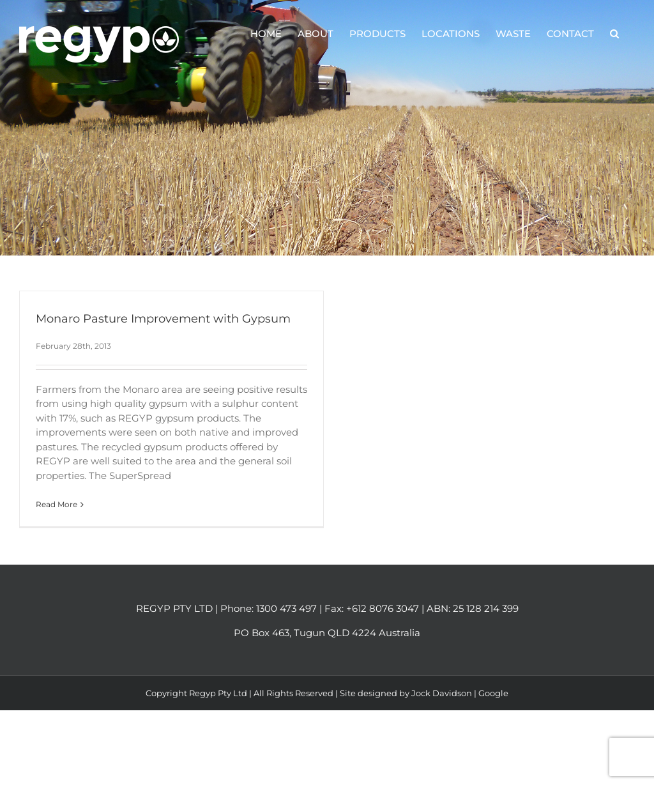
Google (493, 693)
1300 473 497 (286, 608)
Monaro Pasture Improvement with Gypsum (163, 319)
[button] (614, 33)
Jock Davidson (441, 693)
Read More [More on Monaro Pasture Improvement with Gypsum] (56, 504)
